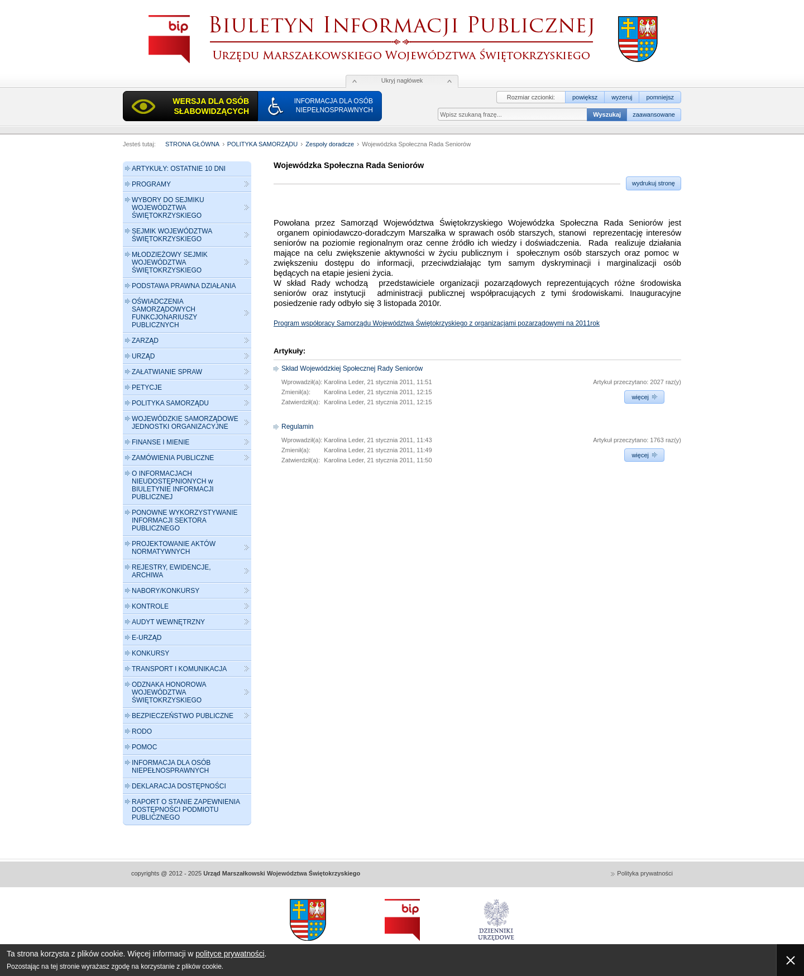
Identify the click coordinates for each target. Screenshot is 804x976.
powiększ (584, 97)
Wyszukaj (607, 114)
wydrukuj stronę (653, 183)
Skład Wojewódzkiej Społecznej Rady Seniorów (352, 368)
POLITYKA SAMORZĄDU (263, 144)
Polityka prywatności (645, 873)
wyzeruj (621, 97)
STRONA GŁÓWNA (192, 144)
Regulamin (297, 426)
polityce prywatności (229, 954)
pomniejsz (660, 97)
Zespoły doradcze (329, 144)
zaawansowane (654, 114)
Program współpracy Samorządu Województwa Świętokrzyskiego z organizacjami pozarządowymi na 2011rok (437, 323)
